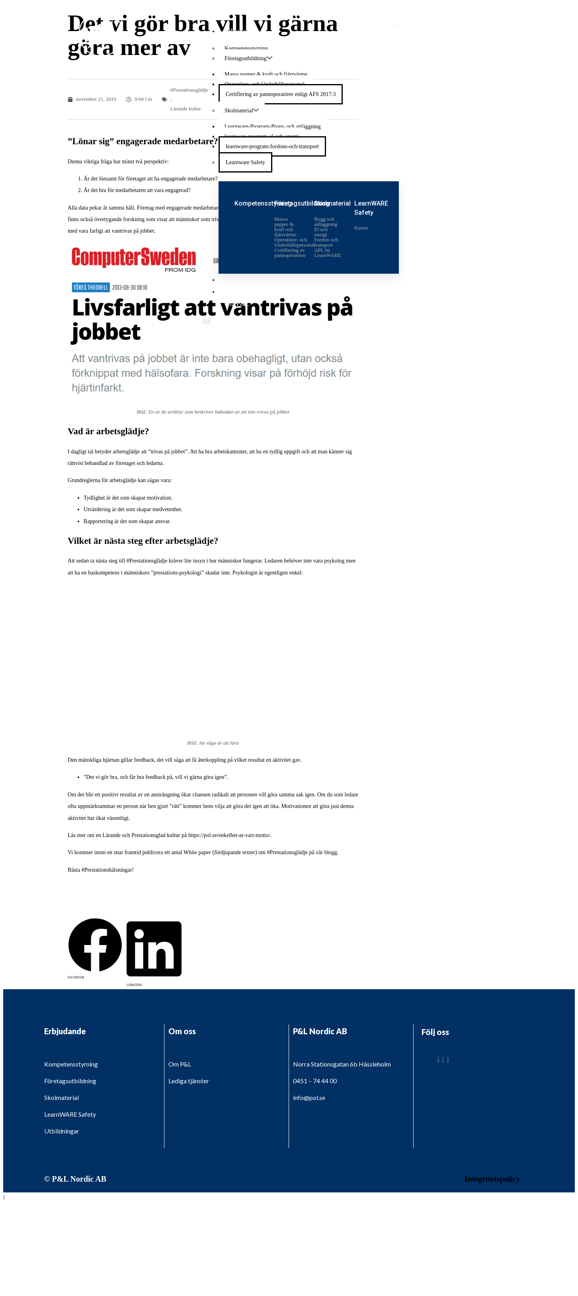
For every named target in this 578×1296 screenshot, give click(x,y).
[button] (95, 925)
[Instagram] (443, 1060)
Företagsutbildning (248, 58)
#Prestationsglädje (189, 90)
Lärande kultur (185, 109)
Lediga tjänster (245, 291)
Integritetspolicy (492, 1178)
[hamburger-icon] (396, 25)
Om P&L (237, 304)
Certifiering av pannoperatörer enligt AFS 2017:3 (281, 94)
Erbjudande (242, 31)
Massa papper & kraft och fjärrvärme (266, 74)
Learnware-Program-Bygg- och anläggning (273, 126)
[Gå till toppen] (4, 1197)
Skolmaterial (242, 110)
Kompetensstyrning (246, 48)
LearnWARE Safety (70, 1114)
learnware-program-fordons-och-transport (272, 146)
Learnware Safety (245, 162)
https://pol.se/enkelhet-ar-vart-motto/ (229, 835)
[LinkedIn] (448, 1060)
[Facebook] (438, 1060)
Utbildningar (242, 279)
